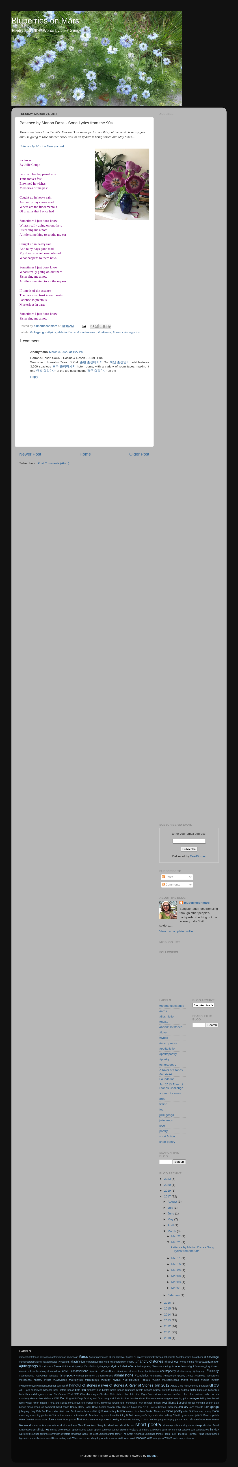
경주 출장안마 (97, 370)
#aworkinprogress (98, 1357)
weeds (104, 1438)
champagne (92, 1394)
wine (149, 1438)
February (174, 1295)
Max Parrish (146, 1411)
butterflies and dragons (31, 1394)
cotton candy (202, 1394)
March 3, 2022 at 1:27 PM (66, 352)
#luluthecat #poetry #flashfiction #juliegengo (86, 1366)
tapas (85, 1433)
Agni (186, 1385)
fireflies (89, 1402)
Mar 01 (176, 1288)
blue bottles (103, 1390)
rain (191, 1419)
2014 (168, 1314)
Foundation (167, 1079)
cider (137, 1394)
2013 (168, 1320)
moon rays (25, 1415)
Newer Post (30, 454)
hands (66, 1407)
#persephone (137, 1371)
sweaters (65, 1433)
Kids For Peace (44, 1411)
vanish (35, 1438)
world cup (178, 1438)
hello (118, 1407)
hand (59, 1407)
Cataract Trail (65, 1394)
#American (72, 1357)
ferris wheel (25, 1402)
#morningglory (202, 1366)
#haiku (163, 1021)
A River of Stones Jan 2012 (171, 1071)
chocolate (129, 1394)
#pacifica (94, 1371)
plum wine (94, 1419)
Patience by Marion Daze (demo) (41, 146)
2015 (168, 1308)
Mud (96, 1415)
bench (70, 1390)
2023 (168, 1178)
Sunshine (25, 1433)
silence (178, 1425)
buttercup (202, 1390)
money (207, 1411)
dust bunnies (131, 1398)
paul (192, 1415)
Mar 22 (176, 1236)
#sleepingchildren (85, 1375)
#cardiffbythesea (154, 1357)
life (95, 1411)
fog (161, 1109)
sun (192, 1429)
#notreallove (54, 1371)
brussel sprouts (161, 1390)
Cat (56, 1394)
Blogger (152, 1455)
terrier (118, 1433)
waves (82, 1438)
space (75, 1429)
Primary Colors (140, 1419)
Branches (130, 1390)
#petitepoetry (168, 1054)
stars (134, 1429)
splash (97, 1429)
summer (166, 1429)
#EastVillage (211, 1357)
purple (178, 1419)
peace (198, 1415)
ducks (120, 1398)
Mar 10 (176, 1264)
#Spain (156, 1379)
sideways (168, 1425)
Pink (79, 1419)
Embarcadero (153, 1398)
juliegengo (166, 1120)
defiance (49, 1398)
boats (113, 1390)
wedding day (94, 1438)
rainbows (199, 1419)
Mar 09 (176, 1270)
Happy (73, 1407)
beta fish (80, 1389)
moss (52, 1415)
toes (184, 1433)
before (63, 1390)
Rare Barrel (212, 1419)
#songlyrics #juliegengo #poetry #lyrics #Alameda (177, 1375)
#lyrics (51, 332)
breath (139, 1390)
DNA (56, 1398)
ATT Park (24, 1390)
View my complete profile (176, 931)
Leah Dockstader (74, 1411)
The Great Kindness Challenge (138, 1433)
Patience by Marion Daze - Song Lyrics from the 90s (192, 1249)
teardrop (109, 1433)
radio (185, 1419)
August (173, 1201)
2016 (168, 1302)
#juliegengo (37, 332)
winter (168, 1438)
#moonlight (187, 1366)
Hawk (95, 1407)
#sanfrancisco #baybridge (33, 1375)
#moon (175, 1366)
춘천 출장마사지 (91, 362)
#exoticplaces (50, 1361)
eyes (196, 1398)
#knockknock (46, 1366)
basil (56, 1390)
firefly (97, 1402)
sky (185, 1425)
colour (191, 1394)
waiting (62, 1438)
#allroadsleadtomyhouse (53, 1357)
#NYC (65, 1371)
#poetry (118, 332)
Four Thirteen (145, 1402)
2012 (168, 1326)
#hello (183, 1361)
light (100, 1411)
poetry (163, 1131)
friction (157, 1402)
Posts (167, 877)
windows (141, 1438)
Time (179, 1433)
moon (215, 1411)
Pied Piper (62, 1419)
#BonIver (120, 1357)
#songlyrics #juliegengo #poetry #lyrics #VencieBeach (104, 1379)
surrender (55, 1433)
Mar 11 (176, 1258)
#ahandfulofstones (171, 1005)
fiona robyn (74, 1402)
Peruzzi (207, 1415)
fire (83, 1402)
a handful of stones (81, 1385)
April (171, 1225)
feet (209, 1398)
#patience (104, 332)
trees (208, 1433)
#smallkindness (104, 1375)
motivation (78, 1415)
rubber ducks (59, 1425)
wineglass (158, 1438)
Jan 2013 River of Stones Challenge (171, 1086)
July (171, 1207)
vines (42, 1438)
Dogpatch (71, 1398)
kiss (56, 1411)
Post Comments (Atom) (53, 463)
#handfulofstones (170, 1027)
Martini (121, 1411)
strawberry (155, 1429)
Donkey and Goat (93, 1398)
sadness (72, 1425)
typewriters (25, 1438)
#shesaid (53, 1375)
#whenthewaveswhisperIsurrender (37, 1385)
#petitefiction (167, 1048)
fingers (43, 1402)
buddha (185, 1390)
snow (60, 1429)
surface (35, 1433)
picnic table (41, 1419)
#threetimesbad (170, 1379)
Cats (76, 1394)
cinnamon (160, 1394)
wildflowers (123, 1438)
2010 (168, 1338)
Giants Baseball (177, 1402)
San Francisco (87, 1425)
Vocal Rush (52, 1438)
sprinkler (106, 1429)
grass (30, 1407)
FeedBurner (198, 856)
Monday (199, 1411)
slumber (207, 1425)
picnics (52, 1419)
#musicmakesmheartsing (32, 1371)
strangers (144, 1429)
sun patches (202, 1429)
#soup (146, 1379)
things (159, 1433)
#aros (163, 1011)
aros (162, 1098)
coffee (177, 1394)
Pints (86, 1419)
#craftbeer (197, 1357)
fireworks (106, 1402)
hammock (50, 1407)
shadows (113, 1425)
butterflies (213, 1390)
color (184, 1394)
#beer (112, 1357)
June (171, 1213)
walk (69, 1438)
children (119, 1394)
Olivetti (176, 1415)
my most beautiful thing (112, 1415)
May (171, 1219)
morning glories (40, 1415)
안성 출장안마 (46, 370)
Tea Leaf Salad (96, 1433)
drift (115, 1398)
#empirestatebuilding (30, 1361)
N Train (130, 1415)
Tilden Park (169, 1433)
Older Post (139, 454)
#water (215, 1379)
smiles (53, 1429)
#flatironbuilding (94, 1361)
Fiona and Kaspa (57, 1402)
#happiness (171, 1361)
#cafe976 (131, 1357)
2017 (168, 1196)
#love (163, 1032)
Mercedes (159, 1411)
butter (193, 1390)
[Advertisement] (189, 184)
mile (185, 1411)
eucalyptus (167, 1398)
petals (215, 1415)
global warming (196, 1402)
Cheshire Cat (107, 1394)
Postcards (125, 1419)
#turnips (194, 1379)
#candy (141, 1357)
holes (134, 1407)
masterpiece (132, 1411)
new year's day (143, 1415)
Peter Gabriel (26, 1419)
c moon (49, 1394)
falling (203, 1398)
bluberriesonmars (197, 902)
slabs (191, 1425)
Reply (34, 376)
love (162, 1125)
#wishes (61, 1385)
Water (75, 1438)
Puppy (170, 1419)
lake (61, 1411)
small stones (40, 1429)
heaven (111, 1407)
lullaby (113, 1411)
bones (120, 1390)
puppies (162, 1419)
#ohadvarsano (86, 332)
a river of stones (170, 1093)
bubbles (175, 1390)
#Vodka (205, 1379)
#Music (215, 1366)
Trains (200, 1433)
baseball (47, 1390)
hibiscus (125, 1407)
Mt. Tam (89, 1415)
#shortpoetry (167, 1064)
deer (41, 1398)
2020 (168, 1184)
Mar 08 (176, 1276)
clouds (170, 1394)
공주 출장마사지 (64, 366)
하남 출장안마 (120, 362)
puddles (153, 1419)
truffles (215, 1433)
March (172, 1231)
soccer (67, 1429)
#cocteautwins (183, 1357)
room (35, 1425)
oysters (185, 1415)
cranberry (24, 1398)
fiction (163, 1104)
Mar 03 (176, 1282)
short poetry (167, 1141)
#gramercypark (118, 1361)
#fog (106, 1361)
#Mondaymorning (161, 1366)
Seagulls (101, 1425)
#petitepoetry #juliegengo (191, 1371)
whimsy (113, 1438)
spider (90, 1429)
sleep (198, 1425)
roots (41, 1425)
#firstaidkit (63, 1361)
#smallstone (123, 1375)
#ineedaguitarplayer (207, 1361)
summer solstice (181, 1429)
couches (214, 1394)
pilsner (72, 1419)
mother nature (64, 1415)
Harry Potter (84, 1407)
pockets (106, 1419)
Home (85, 454)
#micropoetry (168, 1043)
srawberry (125, 1429)
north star (158, 1415)
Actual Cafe (176, 1385)
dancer (34, 1398)
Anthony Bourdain (199, 1385)
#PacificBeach (108, 1371)
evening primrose (183, 1398)
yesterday (189, 1438)
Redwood (25, 1425)
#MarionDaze (67, 332)
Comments (171, 884)
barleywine (36, 1390)
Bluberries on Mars (45, 20)
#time (184, 1379)
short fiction (167, 1136)
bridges (148, 1390)
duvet (142, 1398)
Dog (62, 1398)
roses (48, 1425)
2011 (168, 1332)
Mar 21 (176, 1242)
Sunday (214, 1429)
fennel (215, 1398)
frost (164, 1402)
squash (115, 1429)
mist (190, 1411)
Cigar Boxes (147, 1394)
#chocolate (169, 1357)
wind (132, 1438)
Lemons (88, 1411)
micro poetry (174, 1411)
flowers (115, 1402)
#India (190, 1361)
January (183, 1407)
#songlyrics (132, 332)
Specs (82, 1429)
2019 (168, 1190)
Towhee (192, 1433)
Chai (82, 1394)
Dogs (80, 1398)
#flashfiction (167, 1016)
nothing (168, 1415)
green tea (39, 1407)
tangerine (76, 1433)
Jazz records (196, 1407)
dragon (108, 1398)
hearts (102, 1407)
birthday (91, 1390)
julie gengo (166, 1115)
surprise (44, 1433)
